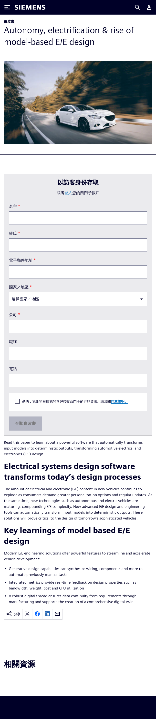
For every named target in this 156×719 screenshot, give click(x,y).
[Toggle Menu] (7, 7)
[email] (57, 614)
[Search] (137, 7)
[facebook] (37, 614)
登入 (68, 193)
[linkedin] (47, 614)
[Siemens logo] (30, 7)
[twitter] (27, 614)
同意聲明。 (119, 401)
